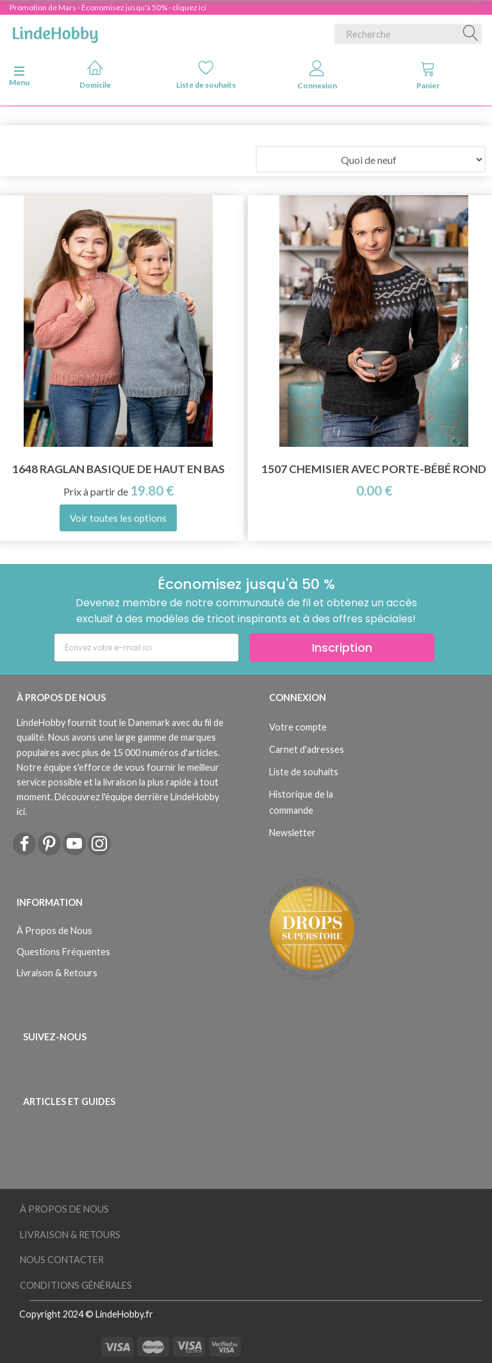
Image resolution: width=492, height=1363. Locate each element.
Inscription (342, 648)
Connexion (317, 75)
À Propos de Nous (54, 930)
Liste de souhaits (206, 75)
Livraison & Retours (57, 972)
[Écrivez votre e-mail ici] (146, 647)
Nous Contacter (62, 1259)
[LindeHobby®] (55, 31)
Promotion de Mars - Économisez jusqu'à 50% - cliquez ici (108, 7)
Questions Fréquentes (63, 951)
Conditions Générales (76, 1285)
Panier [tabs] (427, 75)
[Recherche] (471, 34)
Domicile (95, 75)
